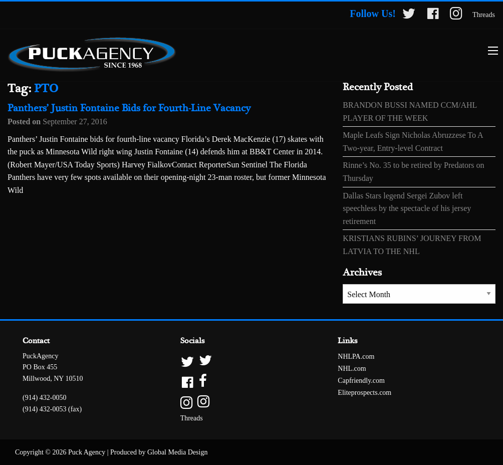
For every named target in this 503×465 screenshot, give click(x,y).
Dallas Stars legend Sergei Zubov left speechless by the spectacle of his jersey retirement (407, 208)
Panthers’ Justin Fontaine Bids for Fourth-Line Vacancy (129, 108)
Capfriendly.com (361, 380)
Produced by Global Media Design (158, 452)
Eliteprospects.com (364, 392)
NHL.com (352, 368)
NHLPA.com (356, 356)
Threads (483, 15)
